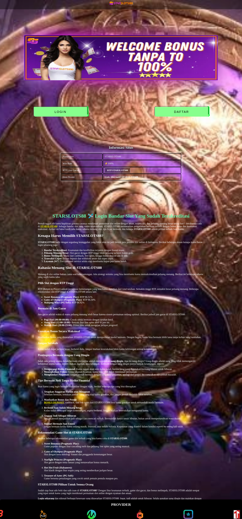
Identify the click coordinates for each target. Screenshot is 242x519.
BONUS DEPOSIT (54, 402)
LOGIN (60, 112)
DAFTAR (181, 112)
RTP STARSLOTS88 (117, 170)
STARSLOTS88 (48, 226)
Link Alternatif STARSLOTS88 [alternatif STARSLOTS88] (121, 177)
